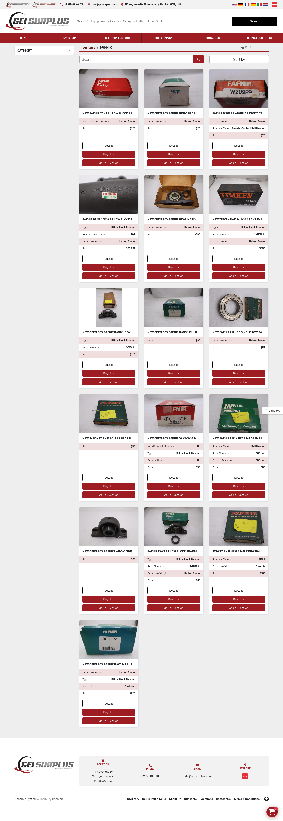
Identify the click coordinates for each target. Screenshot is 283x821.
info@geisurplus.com (104, 4)
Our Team (190, 799)
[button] (70, 38)
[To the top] (272, 410)
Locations (206, 799)
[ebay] (274, 4)
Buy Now (109, 154)
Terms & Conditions (259, 37)
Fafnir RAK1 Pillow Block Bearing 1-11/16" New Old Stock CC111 (193, 551)
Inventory (70, 37)
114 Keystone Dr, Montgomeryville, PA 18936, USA (153, 4)
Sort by (239, 59)
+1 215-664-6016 (74, 4)
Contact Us (212, 37)
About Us (175, 799)
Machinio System (25, 799)
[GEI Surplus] (44, 764)
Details (109, 145)
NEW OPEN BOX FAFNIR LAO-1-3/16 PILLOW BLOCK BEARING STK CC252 (130, 551)
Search (254, 21)
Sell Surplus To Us (117, 37)
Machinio (58, 799)
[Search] (153, 21)
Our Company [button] (164, 37)
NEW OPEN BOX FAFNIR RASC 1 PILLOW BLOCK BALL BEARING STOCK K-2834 (198, 332)
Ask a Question (109, 163)
